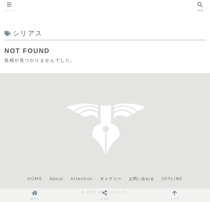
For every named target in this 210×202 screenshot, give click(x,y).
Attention (82, 178)
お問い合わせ (141, 178)
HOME (34, 178)
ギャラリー (110, 178)
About (56, 178)
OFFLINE (172, 178)
